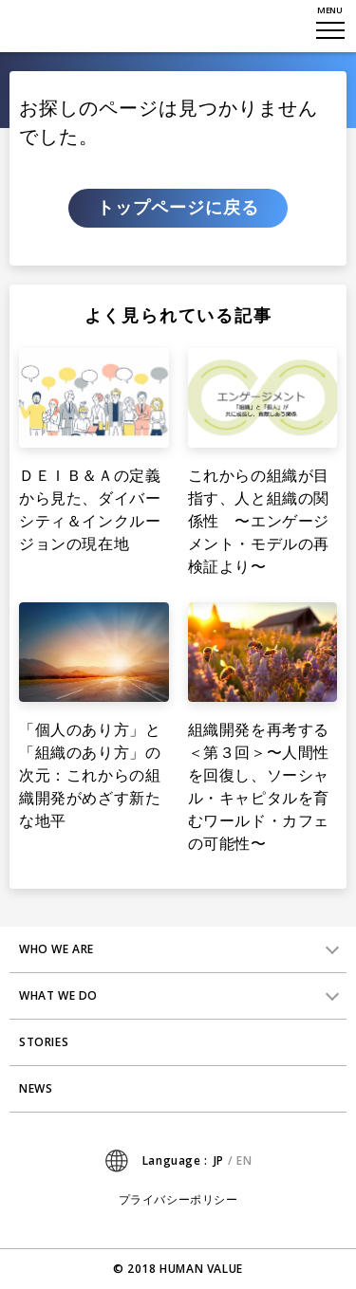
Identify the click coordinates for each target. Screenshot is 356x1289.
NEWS (35, 1088)
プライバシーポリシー (178, 1199)
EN (244, 1160)
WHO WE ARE (56, 949)
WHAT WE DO (58, 995)
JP (219, 1160)
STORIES (43, 1042)
